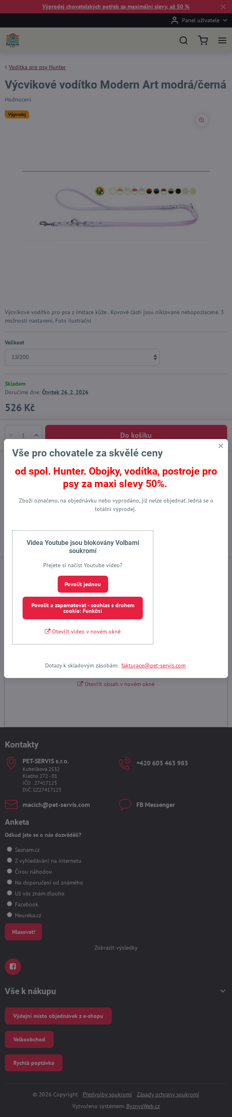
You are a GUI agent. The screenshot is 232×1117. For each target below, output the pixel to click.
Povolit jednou (83, 584)
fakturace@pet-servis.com (153, 665)
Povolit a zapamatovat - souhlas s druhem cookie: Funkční (82, 608)
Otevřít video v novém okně (83, 631)
